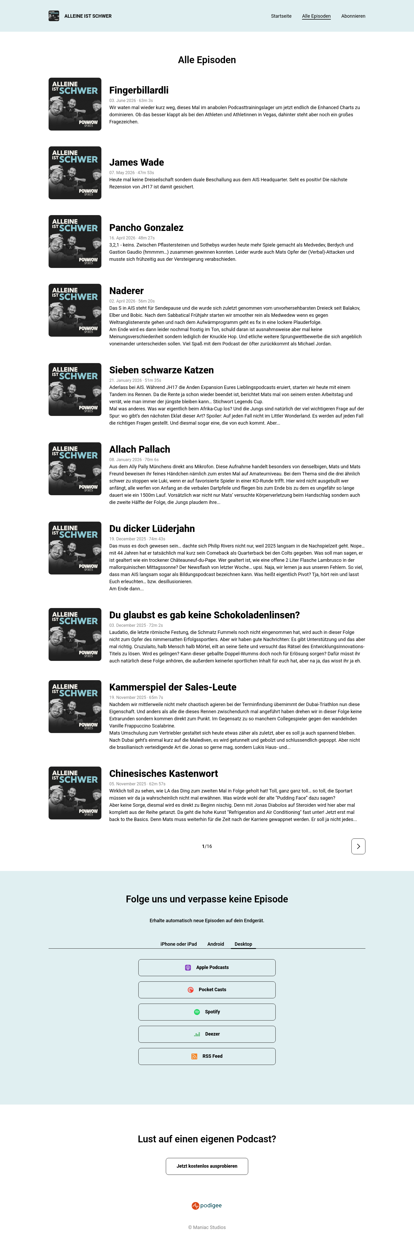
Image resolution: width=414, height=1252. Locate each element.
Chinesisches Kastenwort (163, 773)
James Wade (136, 162)
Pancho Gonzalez (146, 227)
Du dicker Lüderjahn (152, 528)
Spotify (212, 1012)
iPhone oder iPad (179, 944)
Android (216, 944)
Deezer (212, 1034)
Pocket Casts (212, 990)
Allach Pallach (139, 449)
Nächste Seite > (358, 846)
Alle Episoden (316, 16)
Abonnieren (353, 16)
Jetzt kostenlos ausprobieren (207, 1166)
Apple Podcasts (212, 967)
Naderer (126, 290)
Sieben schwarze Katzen (161, 370)
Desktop (243, 944)
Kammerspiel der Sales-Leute (173, 687)
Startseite (281, 16)
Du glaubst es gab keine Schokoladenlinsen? (204, 615)
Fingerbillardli (139, 90)
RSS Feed (212, 1056)
